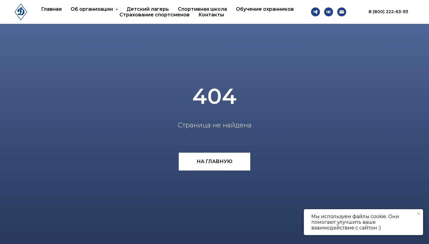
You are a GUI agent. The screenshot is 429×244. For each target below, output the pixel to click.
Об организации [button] (92, 9)
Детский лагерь (148, 9)
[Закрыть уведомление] (419, 214)
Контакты (211, 15)
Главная (51, 9)
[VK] (328, 11)
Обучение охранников (265, 9)
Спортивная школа (202, 9)
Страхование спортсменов (154, 15)
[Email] (341, 11)
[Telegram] (315, 11)
